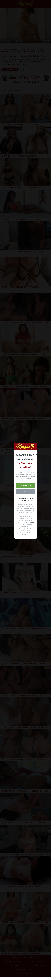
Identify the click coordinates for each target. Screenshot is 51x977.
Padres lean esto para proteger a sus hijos (25, 499)
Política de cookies (28, 522)
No (25, 491)
